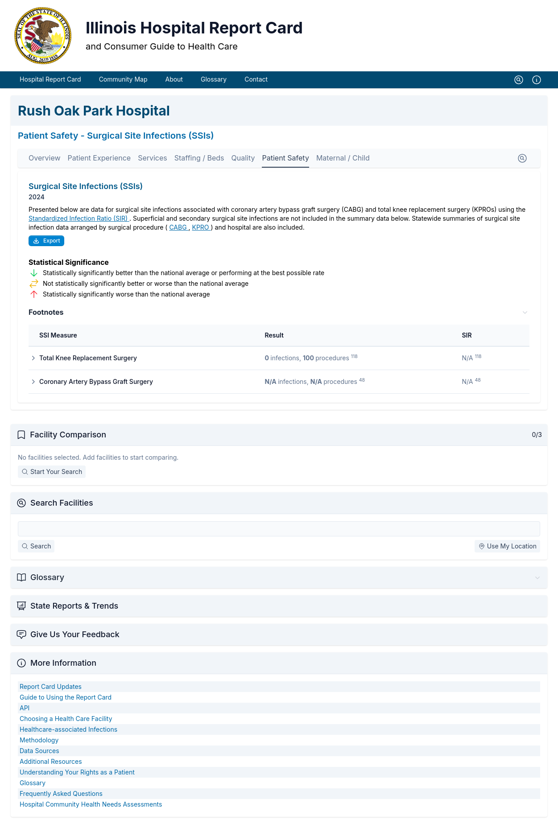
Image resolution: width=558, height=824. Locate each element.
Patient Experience (99, 157)
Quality (243, 157)
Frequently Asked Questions (61, 793)
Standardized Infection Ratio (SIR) (79, 218)
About (173, 79)
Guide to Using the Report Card (66, 697)
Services (152, 157)
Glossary (214, 79)
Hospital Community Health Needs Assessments (91, 804)
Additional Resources (51, 761)
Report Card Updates (51, 686)
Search (36, 546)
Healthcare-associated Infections (68, 729)
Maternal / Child (343, 157)
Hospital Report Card (50, 79)
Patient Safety (285, 157)
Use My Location (507, 546)
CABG (178, 227)
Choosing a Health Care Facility (66, 718)
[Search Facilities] (279, 528)
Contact (256, 79)
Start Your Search (51, 471)
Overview (45, 157)
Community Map (123, 79)
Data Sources (39, 750)
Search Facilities (61, 502)
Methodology (39, 740)
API (24, 708)
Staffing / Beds (199, 157)
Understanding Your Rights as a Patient (77, 772)
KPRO (201, 227)
